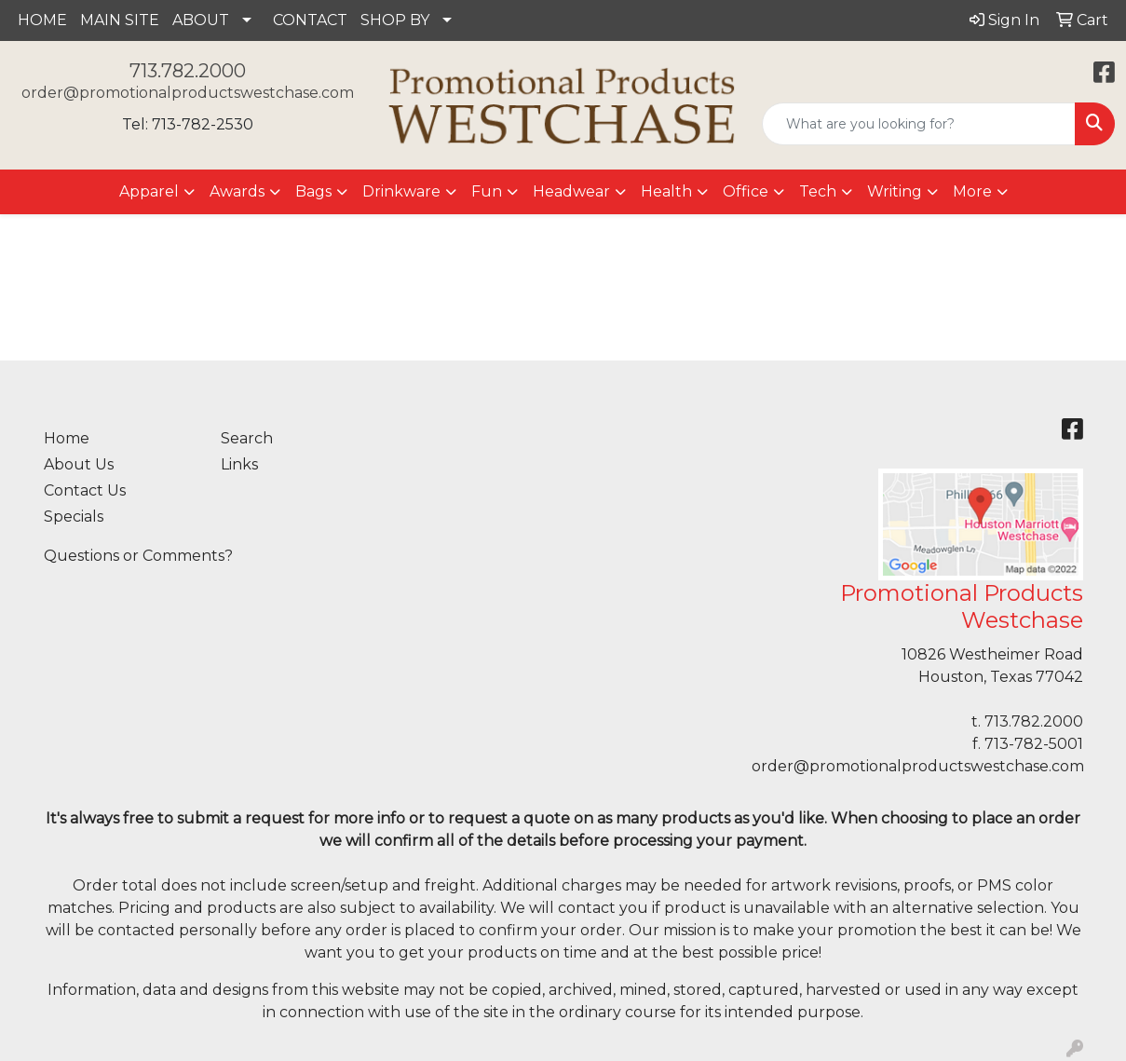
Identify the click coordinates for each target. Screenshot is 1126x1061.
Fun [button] (486, 191)
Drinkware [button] (401, 191)
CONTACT (310, 20)
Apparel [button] (149, 191)
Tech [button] (817, 191)
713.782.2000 (187, 71)
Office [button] (745, 191)
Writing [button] (894, 191)
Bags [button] (313, 191)
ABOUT (200, 20)
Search (247, 438)
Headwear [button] (571, 191)
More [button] (972, 191)
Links (239, 464)
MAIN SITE (119, 20)
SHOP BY (394, 20)
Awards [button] (237, 191)
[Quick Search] (919, 123)
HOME (42, 20)
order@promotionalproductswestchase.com (187, 93)
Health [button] (666, 191)
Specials (73, 516)
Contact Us (85, 490)
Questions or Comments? (138, 556)
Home (66, 438)
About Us (79, 464)
